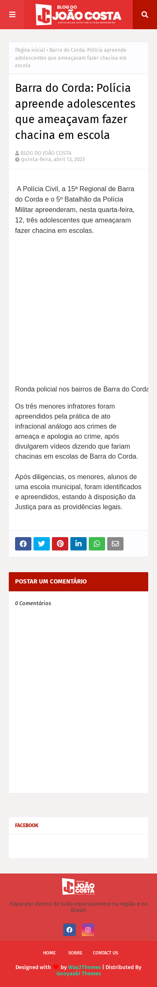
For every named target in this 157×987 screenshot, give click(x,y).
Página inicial (30, 50)
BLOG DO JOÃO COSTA (46, 153)
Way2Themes (84, 967)
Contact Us (105, 953)
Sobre (75, 953)
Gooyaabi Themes (79, 973)
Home (49, 953)
